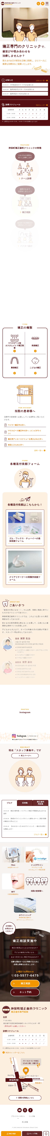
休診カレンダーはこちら (15, 1052)
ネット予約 (26, 992)
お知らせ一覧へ (41, 80)
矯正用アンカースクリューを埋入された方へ (25, 439)
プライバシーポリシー (18, 1117)
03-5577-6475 (27, 975)
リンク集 (32, 1116)
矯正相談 (25, 983)
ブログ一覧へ (39, 834)
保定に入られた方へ (16, 445)
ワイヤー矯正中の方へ (16, 425)
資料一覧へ (38, 450)
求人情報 (25, 1122)
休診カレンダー (41, 105)
